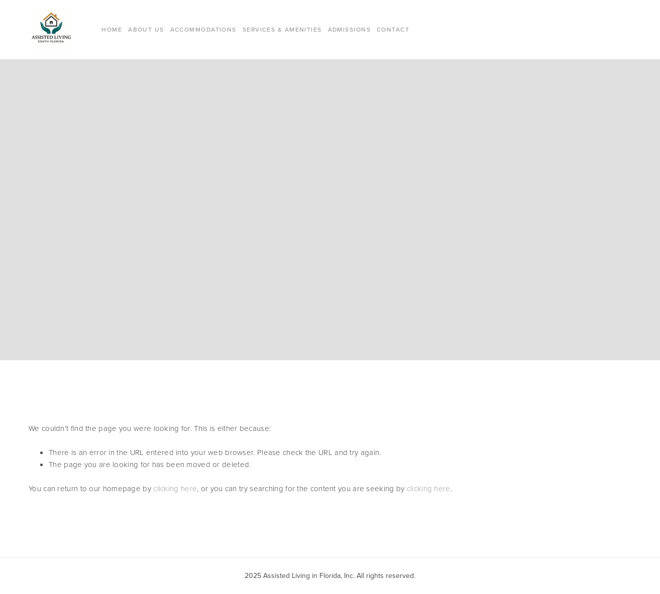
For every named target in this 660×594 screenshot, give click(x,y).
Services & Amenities (282, 29)
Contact (393, 29)
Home (111, 29)
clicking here (175, 488)
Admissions (349, 29)
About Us (146, 29)
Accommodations (203, 29)
